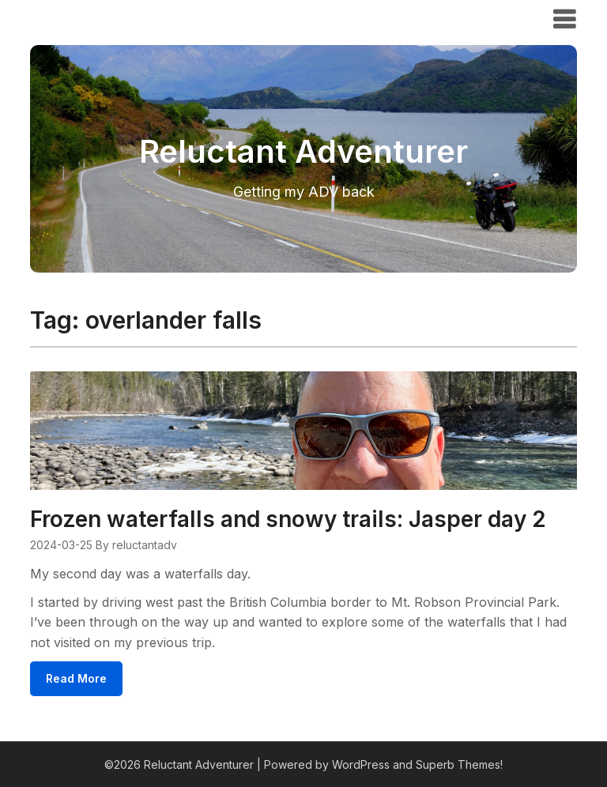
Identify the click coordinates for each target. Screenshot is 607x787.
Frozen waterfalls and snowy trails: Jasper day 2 (288, 519)
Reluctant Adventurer (119, 18)
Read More (76, 678)
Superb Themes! (459, 764)
